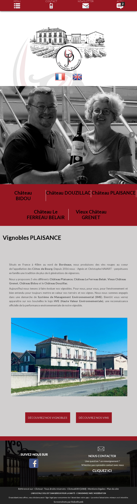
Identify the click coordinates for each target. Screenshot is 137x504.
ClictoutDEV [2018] (76, 489)
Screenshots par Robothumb (68, 502)
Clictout (38, 489)
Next (132, 135)
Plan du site (113, 489)
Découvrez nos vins (94, 417)
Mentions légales (96, 489)
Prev (5, 135)
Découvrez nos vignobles (47, 417)
